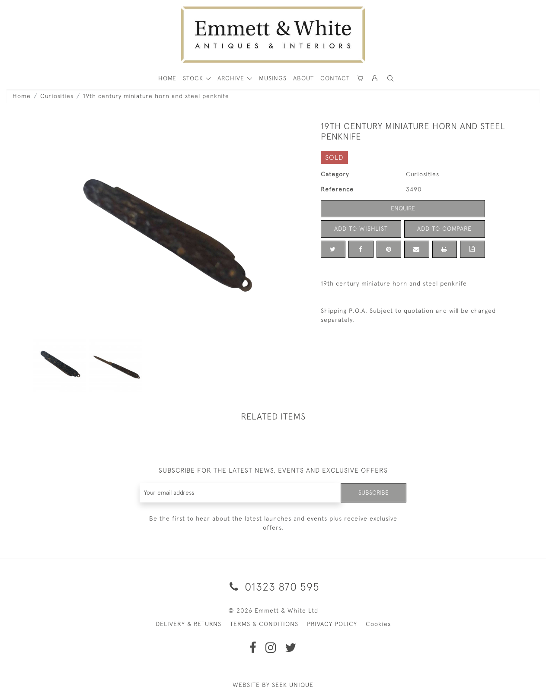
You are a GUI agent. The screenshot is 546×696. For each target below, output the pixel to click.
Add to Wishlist (361, 228)
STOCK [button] (194, 78)
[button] (390, 78)
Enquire (403, 208)
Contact (335, 78)
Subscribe (373, 492)
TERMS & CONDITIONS (264, 623)
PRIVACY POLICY (332, 623)
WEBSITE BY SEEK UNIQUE (273, 684)
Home (22, 95)
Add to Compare (444, 228)
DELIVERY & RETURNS (188, 623)
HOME (167, 78)
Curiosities (56, 95)
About (303, 78)
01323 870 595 (273, 586)
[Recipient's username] (241, 492)
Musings (273, 78)
